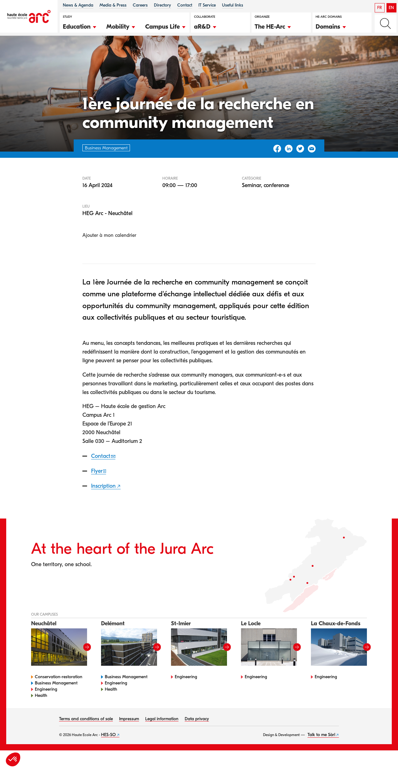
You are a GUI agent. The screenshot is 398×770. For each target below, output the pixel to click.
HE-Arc (17, 52)
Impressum (129, 738)
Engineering (46, 708)
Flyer (97, 490)
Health (41, 715)
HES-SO (108, 754)
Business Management (56, 702)
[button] (80, 25)
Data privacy (197, 738)
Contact (100, 475)
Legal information (161, 738)
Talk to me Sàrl (321, 754)
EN (391, 7)
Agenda (40, 52)
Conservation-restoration (58, 696)
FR (379, 7)
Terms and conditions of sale (86, 738)
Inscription (103, 505)
